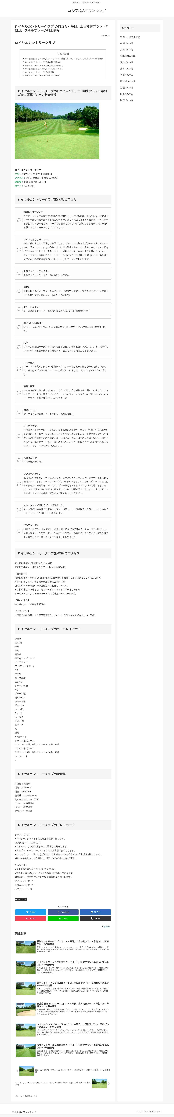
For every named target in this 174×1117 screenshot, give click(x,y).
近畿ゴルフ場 (126, 87)
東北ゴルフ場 (126, 62)
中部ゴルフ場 (126, 43)
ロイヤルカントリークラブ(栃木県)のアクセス (42, 66)
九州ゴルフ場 (126, 49)
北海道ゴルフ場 (128, 56)
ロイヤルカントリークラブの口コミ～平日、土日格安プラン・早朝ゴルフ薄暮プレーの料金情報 (64, 59)
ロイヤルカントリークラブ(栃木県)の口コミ (41, 62)
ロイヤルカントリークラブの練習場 (37, 73)
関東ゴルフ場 (20, 900)
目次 (59, 53)
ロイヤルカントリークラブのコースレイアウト (42, 69)
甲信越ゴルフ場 (128, 81)
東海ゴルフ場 (126, 68)
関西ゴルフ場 (126, 100)
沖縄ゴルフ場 (126, 75)
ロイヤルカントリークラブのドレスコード (40, 76)
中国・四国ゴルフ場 (130, 37)
